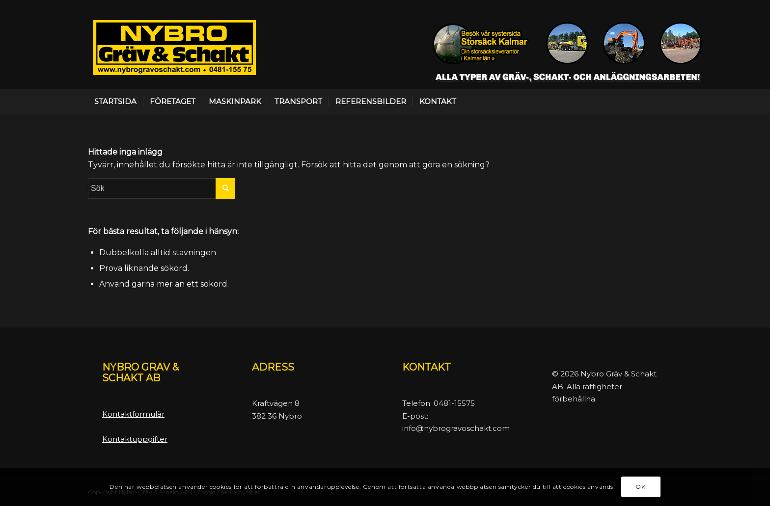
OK (640, 486)
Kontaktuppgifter (134, 439)
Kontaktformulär (133, 414)
